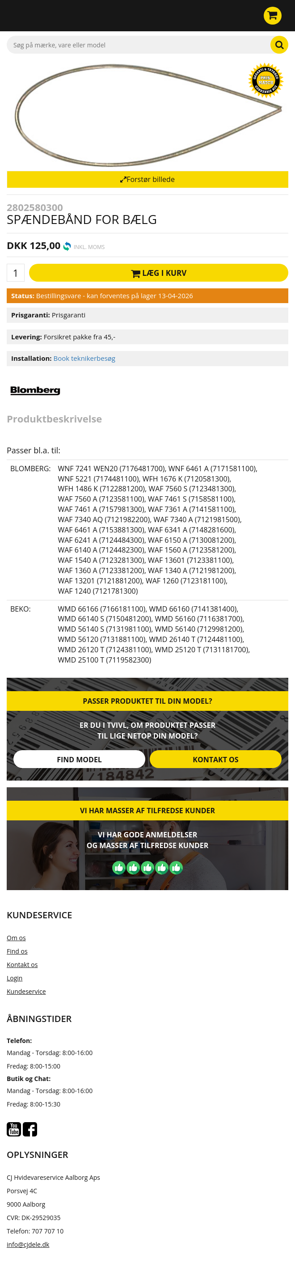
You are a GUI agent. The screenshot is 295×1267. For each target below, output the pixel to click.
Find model (79, 759)
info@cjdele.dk (28, 1244)
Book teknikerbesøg (84, 358)
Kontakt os (215, 759)
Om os (16, 937)
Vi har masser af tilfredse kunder (147, 810)
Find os (17, 951)
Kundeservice (26, 991)
